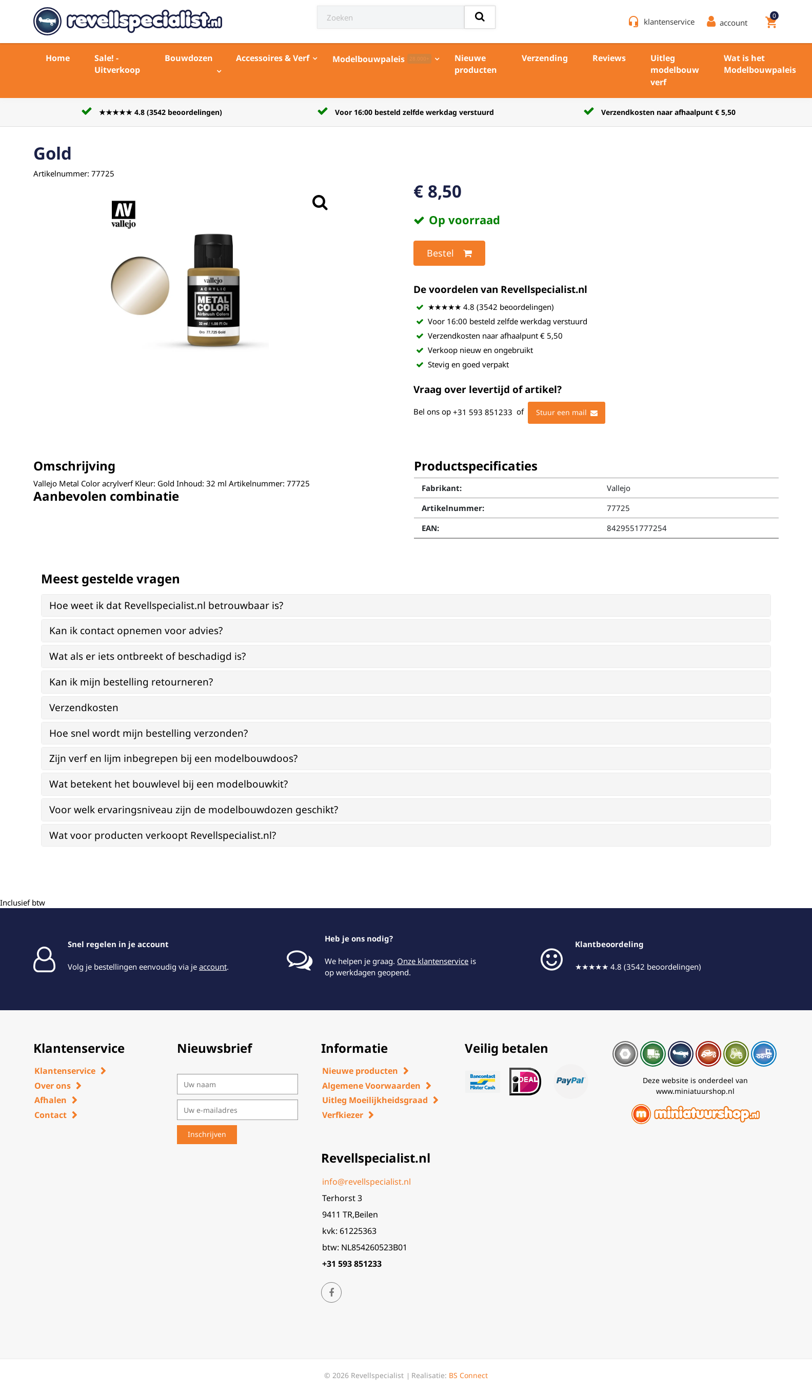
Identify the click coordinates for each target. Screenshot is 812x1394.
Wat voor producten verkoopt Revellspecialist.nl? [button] (162, 835)
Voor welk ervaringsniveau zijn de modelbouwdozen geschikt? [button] (193, 809)
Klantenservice (64, 1070)
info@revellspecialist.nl (366, 1181)
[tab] (406, 606)
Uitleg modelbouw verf (674, 70)
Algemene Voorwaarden (371, 1085)
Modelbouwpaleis (381, 59)
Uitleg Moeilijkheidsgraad (375, 1100)
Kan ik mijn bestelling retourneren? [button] (131, 682)
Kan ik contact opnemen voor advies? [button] (136, 630)
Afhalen (50, 1100)
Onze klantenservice (432, 961)
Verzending (545, 58)
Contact (50, 1115)
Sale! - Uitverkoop (117, 63)
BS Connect (468, 1375)
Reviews (609, 58)
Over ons (52, 1085)
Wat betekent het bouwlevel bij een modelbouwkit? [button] (168, 784)
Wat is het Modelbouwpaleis (760, 63)
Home (58, 58)
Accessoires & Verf (272, 58)
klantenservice (669, 21)
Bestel (449, 253)
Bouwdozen (189, 58)
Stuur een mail (567, 413)
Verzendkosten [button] (83, 707)
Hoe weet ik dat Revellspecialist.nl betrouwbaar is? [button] (166, 605)
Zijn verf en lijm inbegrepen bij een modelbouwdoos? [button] (173, 758)
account (213, 966)
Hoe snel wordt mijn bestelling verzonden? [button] (148, 733)
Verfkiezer (342, 1115)
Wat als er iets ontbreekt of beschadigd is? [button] (147, 656)
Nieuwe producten (475, 63)
